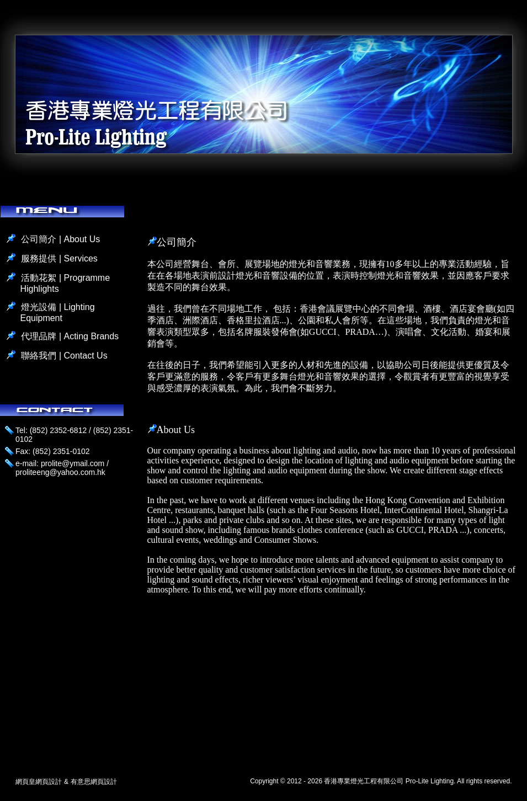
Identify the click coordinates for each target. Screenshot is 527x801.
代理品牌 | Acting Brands (70, 336)
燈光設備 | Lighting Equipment (57, 312)
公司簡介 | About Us (60, 239)
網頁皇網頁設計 (38, 782)
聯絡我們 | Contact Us (64, 355)
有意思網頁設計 (94, 782)
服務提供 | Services (59, 258)
